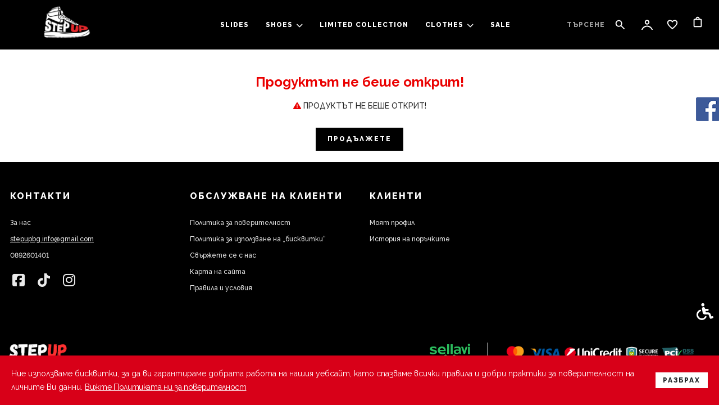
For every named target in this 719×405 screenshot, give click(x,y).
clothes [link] (449, 25)
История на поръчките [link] (410, 239)
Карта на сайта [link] (217, 272)
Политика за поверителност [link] (240, 223)
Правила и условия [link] (221, 288)
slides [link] (234, 25)
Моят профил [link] (392, 223)
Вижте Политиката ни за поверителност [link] (169, 387)
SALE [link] (500, 25)
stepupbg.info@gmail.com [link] (52, 239)
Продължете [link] (359, 139)
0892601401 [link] (29, 255)
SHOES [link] (284, 25)
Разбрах (681, 380)
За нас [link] (20, 223)
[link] (66, 25)
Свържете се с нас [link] (223, 255)
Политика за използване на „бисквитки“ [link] (258, 239)
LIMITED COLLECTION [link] (364, 25)
